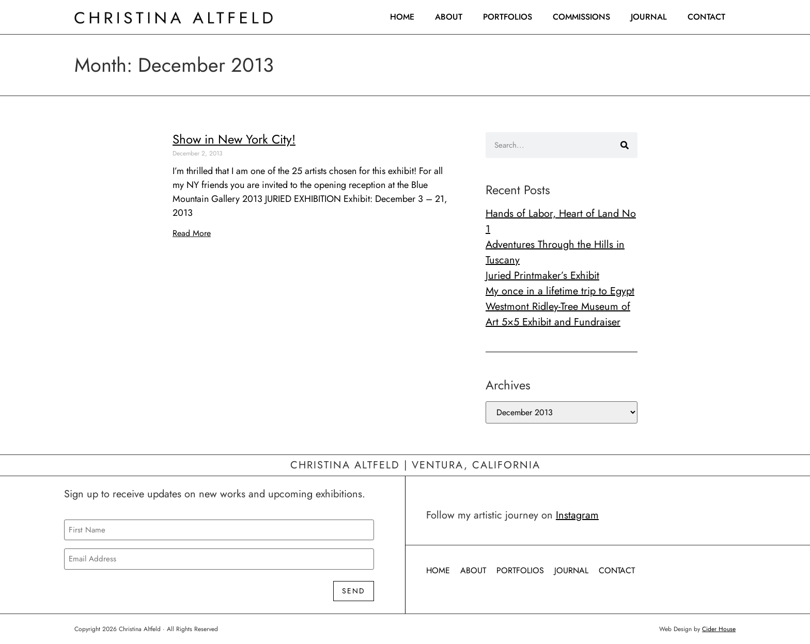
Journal (649, 17)
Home (402, 17)
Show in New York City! (234, 139)
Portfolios (507, 17)
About (448, 17)
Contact (706, 17)
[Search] (624, 145)
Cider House (719, 629)
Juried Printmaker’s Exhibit (542, 275)
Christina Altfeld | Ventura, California (415, 465)
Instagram (577, 515)
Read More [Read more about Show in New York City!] (192, 233)
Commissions (581, 17)
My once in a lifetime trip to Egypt (560, 291)
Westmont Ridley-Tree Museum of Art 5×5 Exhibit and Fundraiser (558, 314)
